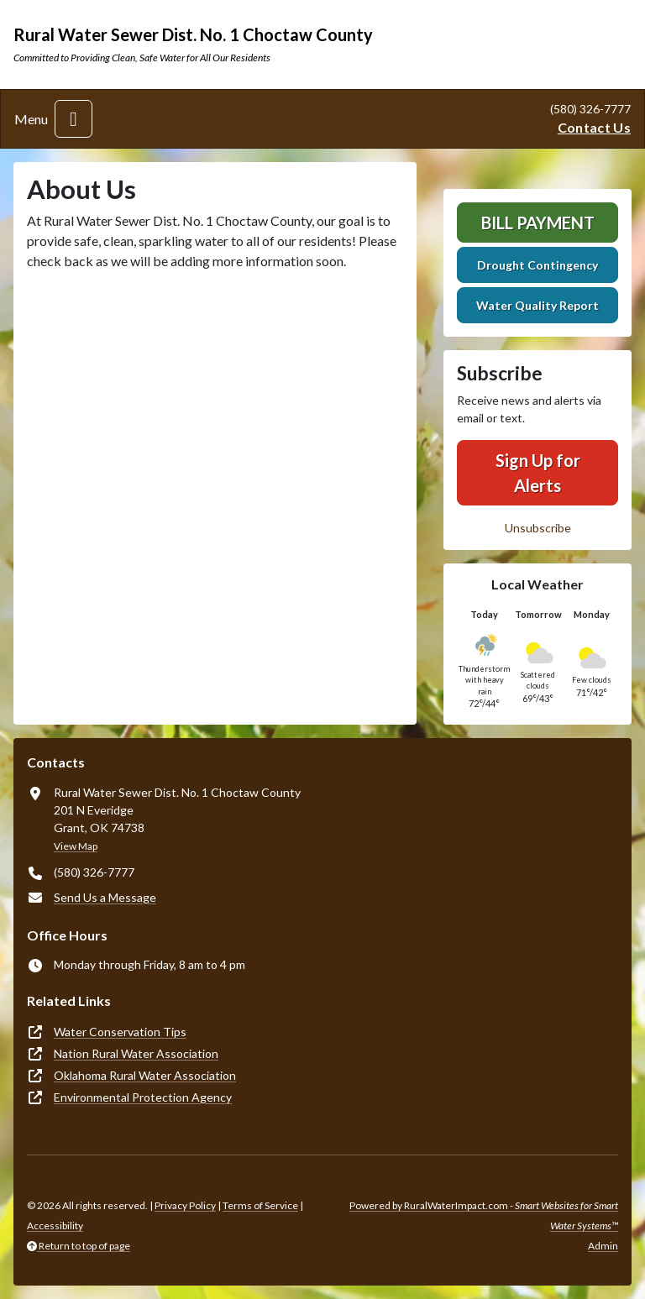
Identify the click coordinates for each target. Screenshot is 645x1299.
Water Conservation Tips (120, 1031)
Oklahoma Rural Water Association (145, 1075)
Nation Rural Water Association (136, 1053)
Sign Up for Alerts (538, 472)
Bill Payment (538, 222)
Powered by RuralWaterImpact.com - (483, 1215)
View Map (75, 846)
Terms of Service (260, 1205)
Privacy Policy (185, 1205)
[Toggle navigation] (73, 119)
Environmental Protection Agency (143, 1097)
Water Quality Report (537, 305)
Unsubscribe (538, 528)
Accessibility (55, 1225)
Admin (603, 1245)
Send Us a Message (105, 897)
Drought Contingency (537, 265)
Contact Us (594, 127)
